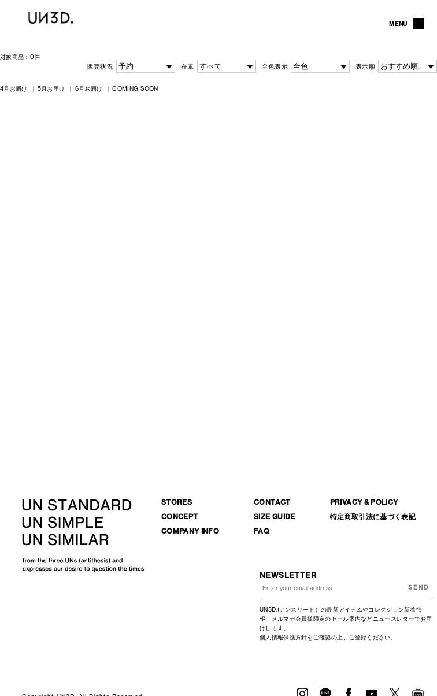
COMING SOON (135, 88)
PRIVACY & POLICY (364, 502)
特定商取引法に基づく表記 (373, 516)
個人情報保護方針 (283, 637)
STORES (176, 502)
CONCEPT (179, 516)
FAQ (261, 531)
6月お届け (89, 88)
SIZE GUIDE (274, 516)
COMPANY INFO (190, 531)
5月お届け (51, 88)
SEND (418, 587)
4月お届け (14, 88)
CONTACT (272, 502)
